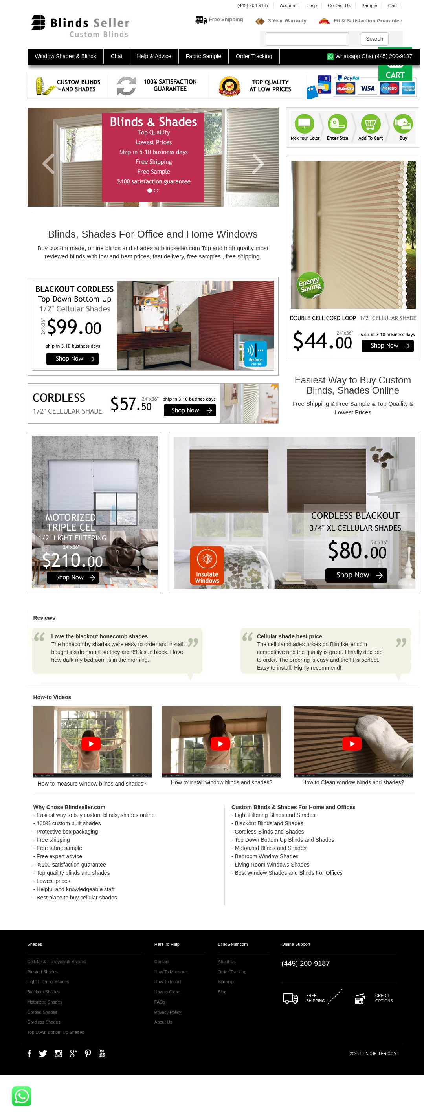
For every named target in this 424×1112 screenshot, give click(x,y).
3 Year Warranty (287, 21)
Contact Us (339, 5)
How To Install (167, 981)
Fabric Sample (203, 56)
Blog (222, 991)
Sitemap (225, 981)
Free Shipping (226, 19)
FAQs (159, 1002)
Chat (117, 56)
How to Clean (167, 991)
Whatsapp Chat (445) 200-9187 (369, 56)
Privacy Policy (167, 1012)
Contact (161, 961)
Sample (369, 5)
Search (374, 39)
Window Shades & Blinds (65, 56)
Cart (392, 5)
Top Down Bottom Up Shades (56, 1032)
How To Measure (170, 971)
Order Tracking (254, 56)
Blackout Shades (44, 991)
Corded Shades (42, 1012)
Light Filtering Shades (48, 981)
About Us (163, 1022)
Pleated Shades (43, 971)
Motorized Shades (45, 1002)
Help (312, 5)
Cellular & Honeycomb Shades (57, 961)
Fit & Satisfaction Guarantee (368, 21)
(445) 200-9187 (253, 5)
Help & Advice (154, 56)
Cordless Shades (44, 1022)
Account (288, 5)
